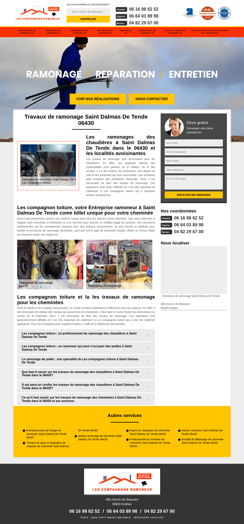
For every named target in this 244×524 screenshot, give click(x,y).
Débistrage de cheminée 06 (146, 31)
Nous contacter (152, 99)
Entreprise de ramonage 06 (26, 31)
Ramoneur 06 (126, 31)
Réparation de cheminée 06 (79, 31)
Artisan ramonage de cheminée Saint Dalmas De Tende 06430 (100, 437)
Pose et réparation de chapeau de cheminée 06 (210, 31)
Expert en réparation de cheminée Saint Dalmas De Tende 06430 (150, 432)
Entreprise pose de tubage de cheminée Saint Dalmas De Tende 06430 (46, 434)
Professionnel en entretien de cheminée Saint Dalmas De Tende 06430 (150, 443)
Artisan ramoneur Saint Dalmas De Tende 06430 (202, 432)
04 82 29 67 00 (144, 22)
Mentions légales (149, 517)
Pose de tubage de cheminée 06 (175, 31)
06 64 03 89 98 (144, 15)
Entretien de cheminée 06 (105, 31)
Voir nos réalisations (97, 99)
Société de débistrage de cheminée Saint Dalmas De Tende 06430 (202, 441)
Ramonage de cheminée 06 (53, 31)
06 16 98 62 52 (144, 9)
